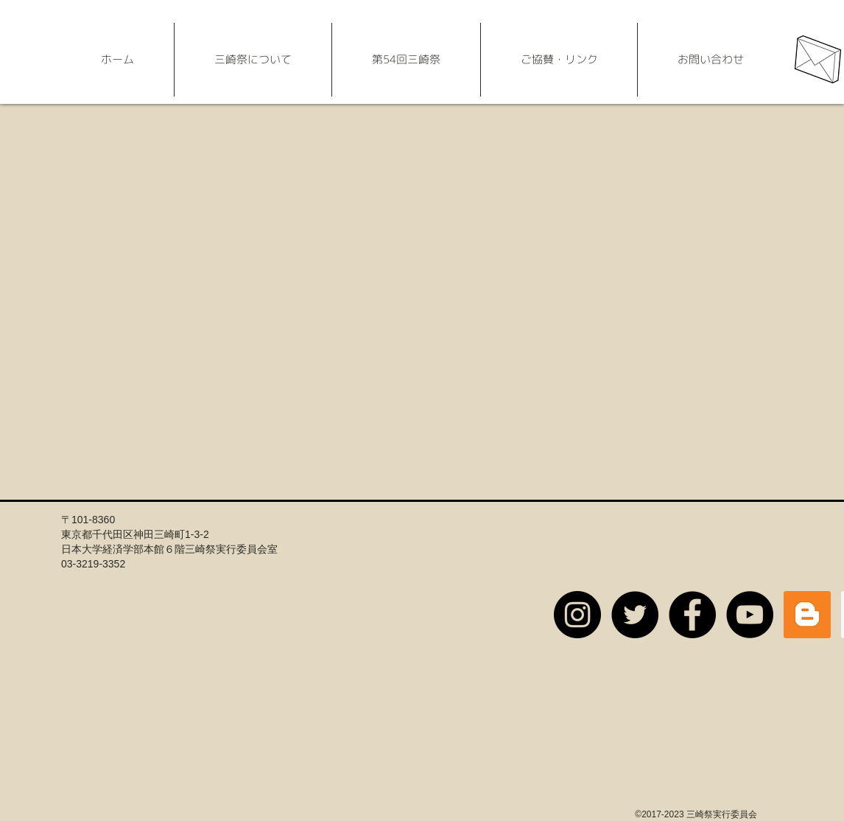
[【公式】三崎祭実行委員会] (634, 614)
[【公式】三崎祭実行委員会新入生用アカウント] (577, 614)
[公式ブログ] (807, 614)
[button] (253, 60)
